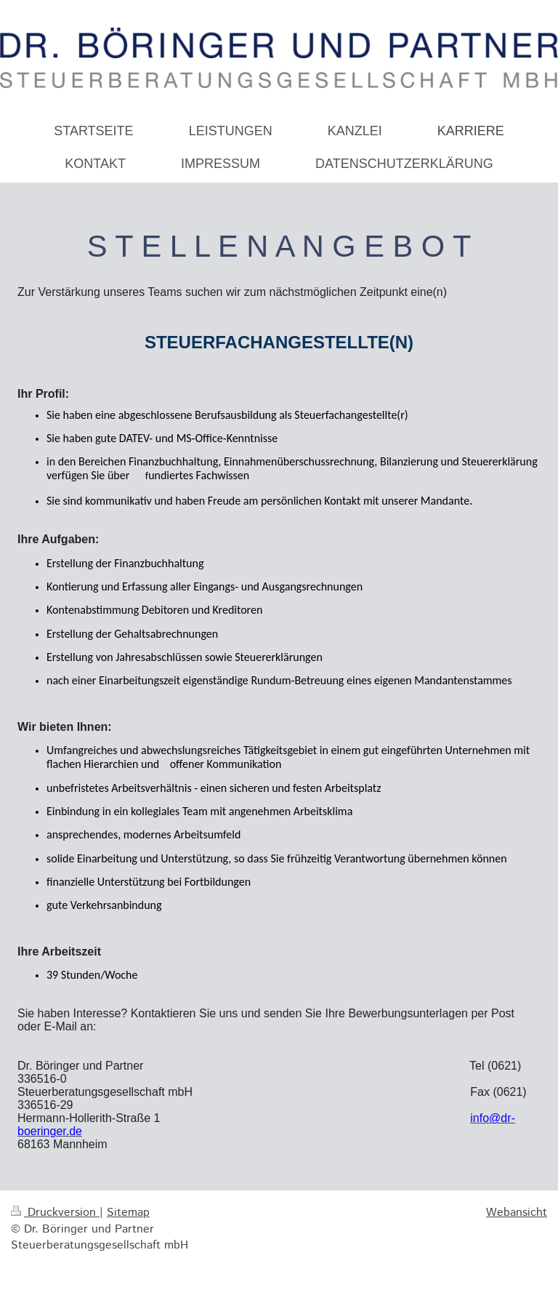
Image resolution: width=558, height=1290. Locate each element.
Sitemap (128, 1212)
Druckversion (55, 1212)
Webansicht (516, 1212)
